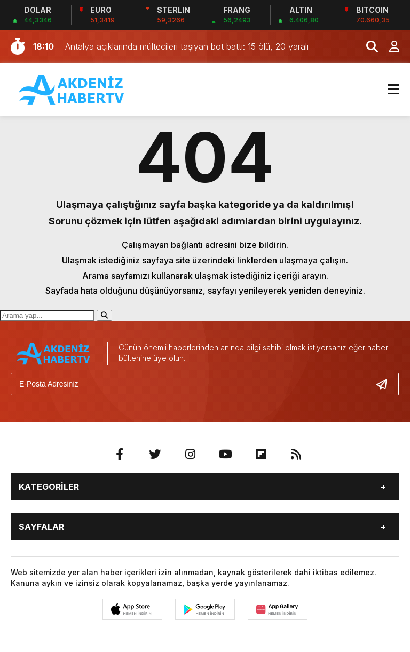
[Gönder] (386, 384)
